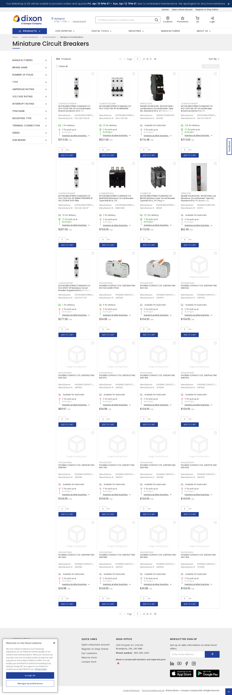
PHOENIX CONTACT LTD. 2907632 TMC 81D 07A (117, 376)
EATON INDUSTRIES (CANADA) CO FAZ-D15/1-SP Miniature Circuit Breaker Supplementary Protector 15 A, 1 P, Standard (76, 289)
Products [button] (30, 31)
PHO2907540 (187, 283)
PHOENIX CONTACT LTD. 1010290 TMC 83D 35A (157, 376)
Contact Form (89, 661)
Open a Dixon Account (182, 9)
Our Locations (89, 653)
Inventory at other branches (74, 135)
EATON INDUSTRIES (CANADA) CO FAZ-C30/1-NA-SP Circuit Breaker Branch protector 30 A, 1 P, (74, 108)
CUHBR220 (145, 193)
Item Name (18, 111)
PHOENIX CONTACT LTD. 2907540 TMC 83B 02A (199, 286)
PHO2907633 (146, 552)
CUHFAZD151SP (65, 283)
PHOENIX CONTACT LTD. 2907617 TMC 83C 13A (117, 466)
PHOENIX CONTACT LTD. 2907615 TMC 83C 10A (158, 286)
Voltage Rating (22, 96)
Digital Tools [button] (100, 30)
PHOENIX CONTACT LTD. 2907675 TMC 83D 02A (199, 466)
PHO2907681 (146, 462)
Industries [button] (135, 30)
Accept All (30, 675)
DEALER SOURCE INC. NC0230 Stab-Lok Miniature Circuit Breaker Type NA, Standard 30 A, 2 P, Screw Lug (157, 108)
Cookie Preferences (131, 690)
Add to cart (67, 155)
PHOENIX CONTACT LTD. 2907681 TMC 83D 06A (158, 466)
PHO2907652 (65, 373)
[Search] (127, 19)
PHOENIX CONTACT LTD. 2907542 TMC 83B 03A (199, 376)
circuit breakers (49, 37)
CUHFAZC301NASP (67, 103)
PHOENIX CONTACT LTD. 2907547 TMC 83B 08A (117, 556)
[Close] (54, 643)
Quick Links (89, 639)
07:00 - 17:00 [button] (60, 21)
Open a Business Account (96, 644)
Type (15, 82)
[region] (30, 666)
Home (15, 37)
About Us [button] (202, 30)
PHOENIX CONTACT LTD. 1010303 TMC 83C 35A (198, 556)
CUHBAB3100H (106, 193)
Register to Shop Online (207, 9)
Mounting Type (22, 118)
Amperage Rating (23, 89)
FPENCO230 (146, 103)
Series (16, 132)
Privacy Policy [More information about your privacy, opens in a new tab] (41, 669)
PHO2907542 (187, 373)
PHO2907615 (146, 283)
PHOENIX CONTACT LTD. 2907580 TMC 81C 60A (76, 556)
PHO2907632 (106, 373)
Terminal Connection (26, 125)
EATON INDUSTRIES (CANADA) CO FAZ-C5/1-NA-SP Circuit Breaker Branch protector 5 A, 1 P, (197, 108)
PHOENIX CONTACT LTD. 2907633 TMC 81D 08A (158, 556)
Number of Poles (22, 74)
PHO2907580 (65, 552)
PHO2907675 (187, 462)
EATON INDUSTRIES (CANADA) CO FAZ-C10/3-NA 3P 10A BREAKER (115, 107)
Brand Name (20, 67)
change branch (79, 21)
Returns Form (89, 657)
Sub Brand (19, 140)
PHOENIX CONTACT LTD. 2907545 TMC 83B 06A (76, 466)
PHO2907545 (65, 462)
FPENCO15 (186, 193)
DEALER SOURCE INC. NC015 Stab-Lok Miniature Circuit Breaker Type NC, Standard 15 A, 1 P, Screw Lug (198, 198)
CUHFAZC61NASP (66, 193)
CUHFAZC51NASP (189, 103)
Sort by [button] (213, 58)
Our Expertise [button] (63, 30)
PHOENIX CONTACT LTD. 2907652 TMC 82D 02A (76, 376)
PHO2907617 (105, 462)
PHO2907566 (106, 283)
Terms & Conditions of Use (153, 690)
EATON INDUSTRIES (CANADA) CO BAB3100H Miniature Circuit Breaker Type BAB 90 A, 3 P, (116, 198)
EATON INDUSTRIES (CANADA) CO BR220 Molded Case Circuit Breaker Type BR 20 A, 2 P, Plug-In (157, 198)
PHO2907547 (105, 552)
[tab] (29, 60)
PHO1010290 (146, 373)
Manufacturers (170, 30)
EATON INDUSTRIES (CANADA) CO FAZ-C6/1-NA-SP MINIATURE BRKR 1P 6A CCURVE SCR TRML (75, 198)
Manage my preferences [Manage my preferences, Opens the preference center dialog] (30, 683)
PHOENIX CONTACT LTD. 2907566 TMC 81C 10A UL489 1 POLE (117, 286)
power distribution (30, 37)
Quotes (165, 9)
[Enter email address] (187, 654)
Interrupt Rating (23, 103)
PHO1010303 (187, 552)
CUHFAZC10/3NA (107, 103)
